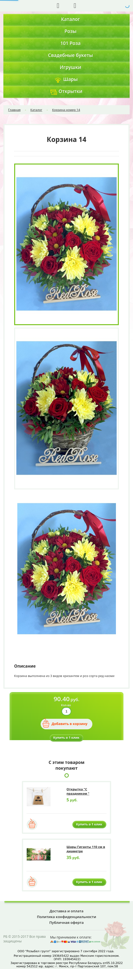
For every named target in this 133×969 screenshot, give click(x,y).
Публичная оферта (66, 922)
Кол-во (66, 705)
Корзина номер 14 (66, 110)
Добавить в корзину (69, 723)
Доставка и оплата (66, 910)
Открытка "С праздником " (78, 791)
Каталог (36, 110)
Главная (14, 110)
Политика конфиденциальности (66, 916)
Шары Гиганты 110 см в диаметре (86, 849)
